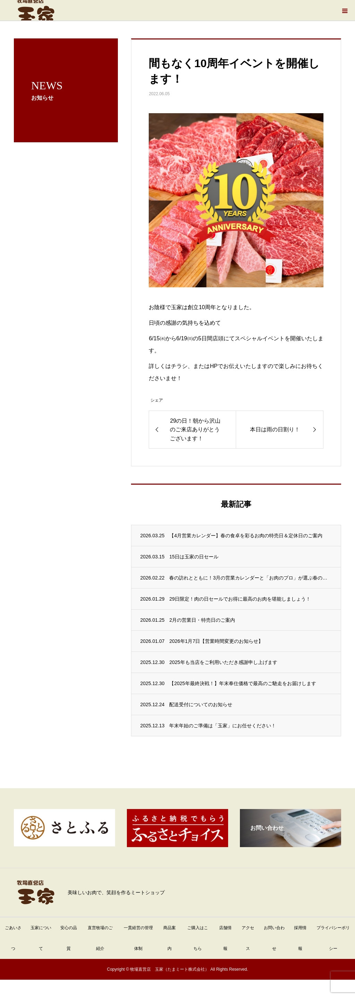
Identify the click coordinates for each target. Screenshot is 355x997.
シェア (156, 400)
